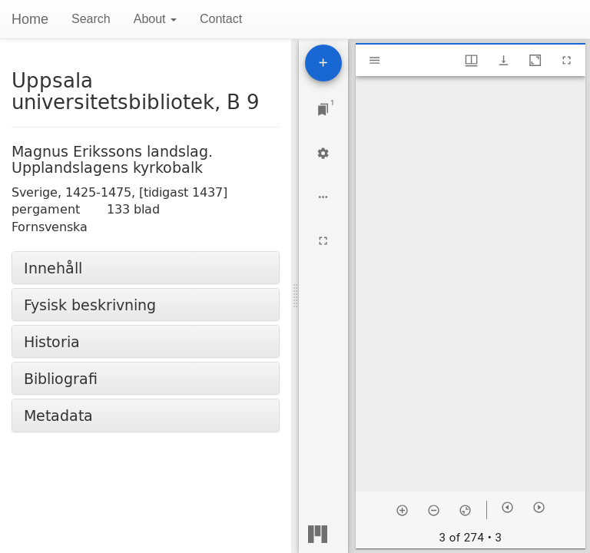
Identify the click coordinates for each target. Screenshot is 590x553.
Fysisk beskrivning (90, 304)
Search (91, 18)
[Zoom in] (402, 510)
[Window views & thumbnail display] (471, 60)
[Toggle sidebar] (374, 60)
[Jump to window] (323, 109)
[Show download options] (503, 60)
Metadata (58, 415)
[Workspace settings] (323, 153)
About (155, 18)
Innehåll (53, 268)
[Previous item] (507, 507)
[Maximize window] (535, 60)
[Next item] (539, 507)
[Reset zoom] (465, 510)
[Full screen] (323, 241)
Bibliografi (61, 378)
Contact (221, 18)
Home (30, 19)
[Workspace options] (323, 197)
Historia (52, 341)
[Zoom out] (433, 510)
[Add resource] (323, 63)
